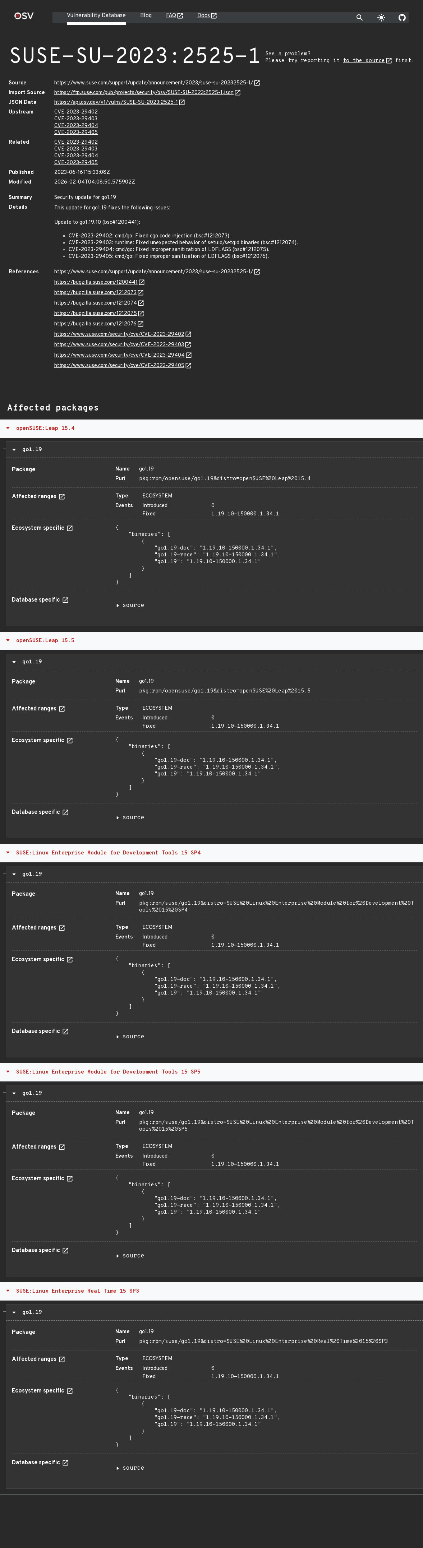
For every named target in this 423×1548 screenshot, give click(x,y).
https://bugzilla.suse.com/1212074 (95, 303)
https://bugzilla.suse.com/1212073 (95, 292)
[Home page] (24, 18)
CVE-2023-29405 (76, 132)
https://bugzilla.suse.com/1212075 (95, 313)
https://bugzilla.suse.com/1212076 (95, 324)
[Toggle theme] (381, 17)
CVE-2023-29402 (76, 112)
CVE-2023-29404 (76, 125)
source (133, 605)
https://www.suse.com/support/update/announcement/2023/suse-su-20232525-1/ (153, 83)
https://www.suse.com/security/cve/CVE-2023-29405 (119, 365)
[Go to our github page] (402, 17)
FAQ (171, 15)
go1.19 (30, 449)
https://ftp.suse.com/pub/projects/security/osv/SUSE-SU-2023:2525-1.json (144, 92)
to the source (364, 60)
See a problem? (288, 54)
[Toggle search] (360, 17)
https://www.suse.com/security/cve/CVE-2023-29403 (119, 345)
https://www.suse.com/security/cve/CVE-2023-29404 (119, 355)
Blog (146, 15)
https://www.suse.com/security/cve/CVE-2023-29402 (119, 334)
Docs (203, 15)
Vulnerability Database (96, 15)
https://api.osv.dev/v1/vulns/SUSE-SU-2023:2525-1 (116, 102)
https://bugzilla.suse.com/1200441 (96, 282)
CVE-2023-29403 (75, 119)
